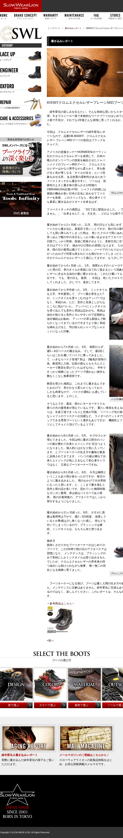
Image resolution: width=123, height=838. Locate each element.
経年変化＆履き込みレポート (20, 755)
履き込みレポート (73, 28)
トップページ (54, 28)
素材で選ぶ (81, 705)
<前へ (50, 640)
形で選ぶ (13, 705)
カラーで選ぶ (47, 705)
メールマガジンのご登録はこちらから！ (84, 755)
